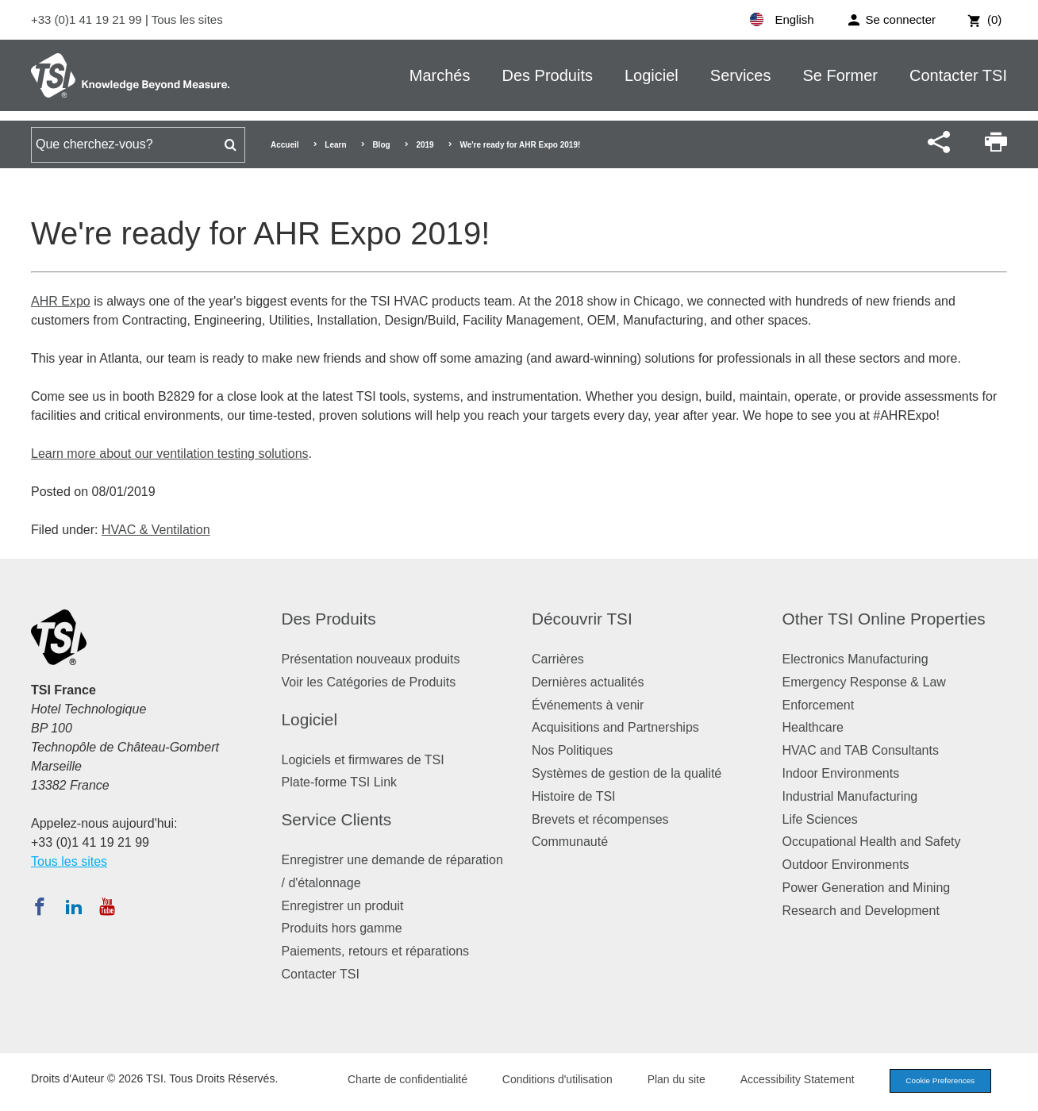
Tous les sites (187, 19)
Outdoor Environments (845, 864)
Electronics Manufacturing (855, 659)
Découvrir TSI (582, 618)
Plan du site (663, 1080)
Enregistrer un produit (343, 906)
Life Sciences (820, 819)
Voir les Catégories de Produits (369, 682)
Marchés (440, 75)
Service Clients (337, 819)
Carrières (558, 659)
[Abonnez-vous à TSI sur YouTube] (106, 906)
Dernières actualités (588, 682)
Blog (381, 144)
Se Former (840, 75)
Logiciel (652, 75)
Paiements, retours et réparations (376, 951)
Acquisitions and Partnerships (615, 727)
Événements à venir (588, 705)
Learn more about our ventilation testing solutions (170, 453)
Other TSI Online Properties (884, 618)
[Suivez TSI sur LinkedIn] (74, 906)
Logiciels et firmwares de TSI (363, 760)
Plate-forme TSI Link (340, 782)
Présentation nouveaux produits (371, 659)
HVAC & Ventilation (156, 529)
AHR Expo (60, 301)
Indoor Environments (841, 773)
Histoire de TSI (574, 796)
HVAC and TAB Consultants (860, 750)
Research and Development (861, 910)
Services (740, 75)
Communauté (570, 841)
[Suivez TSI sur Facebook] (39, 906)
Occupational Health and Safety (871, 841)
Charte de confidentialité (394, 1080)
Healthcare (813, 727)
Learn (335, 144)
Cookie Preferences (933, 1081)
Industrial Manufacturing (850, 796)
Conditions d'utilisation (544, 1080)
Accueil (285, 144)
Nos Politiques (572, 750)
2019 (424, 144)
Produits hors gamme (342, 928)
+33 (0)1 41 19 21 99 (88, 19)
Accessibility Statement (784, 1080)
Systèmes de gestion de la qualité (626, 773)
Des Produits (547, 75)
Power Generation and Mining (866, 887)
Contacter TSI (958, 75)
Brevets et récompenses (600, 819)
